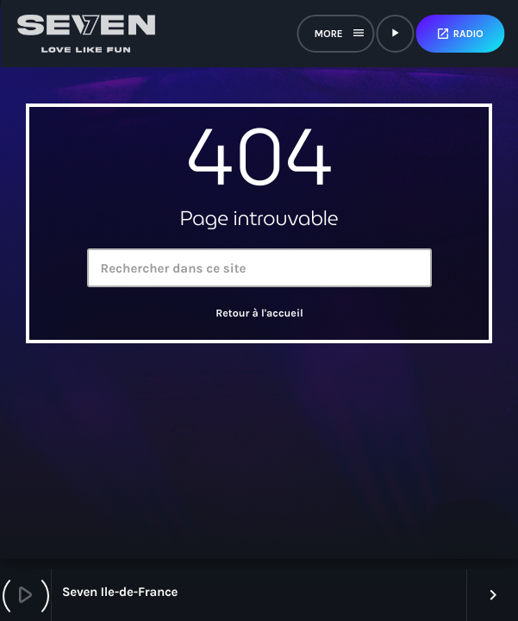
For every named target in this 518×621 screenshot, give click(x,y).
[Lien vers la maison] (86, 33)
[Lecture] (395, 34)
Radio (460, 34)
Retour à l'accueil (259, 314)
